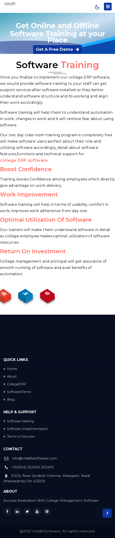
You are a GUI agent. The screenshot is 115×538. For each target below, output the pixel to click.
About (10, 376)
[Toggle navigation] (108, 6)
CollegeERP (14, 384)
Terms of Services (19, 436)
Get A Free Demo (57, 49)
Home (10, 369)
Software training (18, 421)
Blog (8, 399)
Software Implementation (25, 429)
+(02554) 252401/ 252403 (32, 467)
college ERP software (24, 160)
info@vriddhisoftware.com (34, 458)
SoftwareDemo (17, 392)
